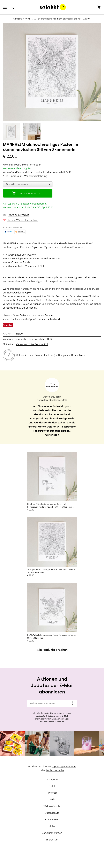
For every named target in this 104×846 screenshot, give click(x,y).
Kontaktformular (55, 770)
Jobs (52, 826)
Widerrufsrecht (52, 806)
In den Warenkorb (30, 193)
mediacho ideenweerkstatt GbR (53, 172)
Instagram (52, 779)
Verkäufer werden (52, 833)
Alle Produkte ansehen (52, 650)
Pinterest (52, 793)
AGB (52, 799)
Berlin (58, 397)
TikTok (52, 786)
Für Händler (52, 819)
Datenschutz (52, 813)
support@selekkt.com (64, 766)
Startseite (17, 19)
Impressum (52, 839)
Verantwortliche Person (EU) (32, 344)
